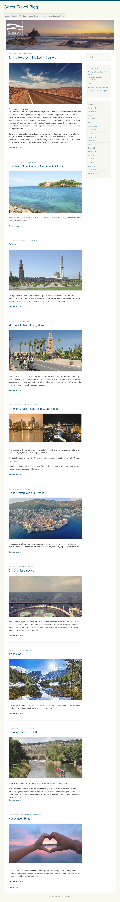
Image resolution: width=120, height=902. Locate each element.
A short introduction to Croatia (26, 493)
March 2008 (92, 166)
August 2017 (92, 137)
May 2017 (91, 144)
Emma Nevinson (28, 567)
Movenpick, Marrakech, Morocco (28, 325)
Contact (43, 16)
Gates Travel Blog (21, 7)
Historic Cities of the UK (23, 732)
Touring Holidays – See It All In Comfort (32, 57)
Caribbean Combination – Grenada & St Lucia (36, 166)
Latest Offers (33, 16)
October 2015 (92, 148)
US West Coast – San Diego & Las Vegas (33, 409)
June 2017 (91, 141)
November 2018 (93, 112)
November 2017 (93, 130)
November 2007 (93, 170)
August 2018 (92, 115)
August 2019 (92, 108)
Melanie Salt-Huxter (33, 815)
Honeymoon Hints (19, 818)
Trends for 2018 (18, 654)
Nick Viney (28, 54)
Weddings (22, 16)
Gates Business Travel (57, 16)
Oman (12, 244)
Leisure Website (11, 16)
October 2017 (92, 133)
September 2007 (93, 173)
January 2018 (92, 126)
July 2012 (91, 155)
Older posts (13, 887)
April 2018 (91, 122)
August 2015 (92, 152)
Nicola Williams (29, 162)
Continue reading (16, 147)
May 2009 (91, 159)
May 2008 (91, 162)
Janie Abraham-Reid (29, 405)
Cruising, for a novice (21, 570)
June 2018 (91, 119)
